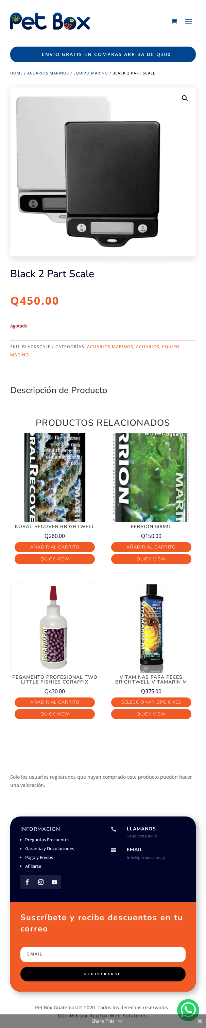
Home (16, 72)
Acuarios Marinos (48, 72)
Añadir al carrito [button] (55, 547)
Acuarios (147, 347)
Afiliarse (33, 866)
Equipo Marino (90, 72)
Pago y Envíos (39, 857)
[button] (185, 98)
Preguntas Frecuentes (47, 840)
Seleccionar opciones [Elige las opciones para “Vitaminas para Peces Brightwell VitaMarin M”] (151, 702)
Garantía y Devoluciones (49, 848)
